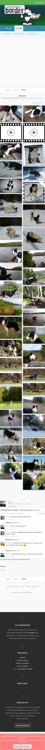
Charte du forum (32, 586)
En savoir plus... (26, 746)
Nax (8, 510)
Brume (10, 502)
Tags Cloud (31, 34)
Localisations (6, 34)
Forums (8, 28)
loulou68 (4, 510)
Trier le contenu (38, 103)
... (37, 34)
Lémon (8, 517)
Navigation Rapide (26, 669)
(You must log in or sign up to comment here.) (15, 559)
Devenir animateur (22, 663)
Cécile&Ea (14, 510)
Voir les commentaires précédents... (13, 513)
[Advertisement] (22, 62)
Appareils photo (19, 34)
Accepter (17, 746)
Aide (22, 586)
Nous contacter (12, 586)
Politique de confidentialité (21, 592)
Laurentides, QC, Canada (34, 98)
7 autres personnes (26, 510)
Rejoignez (31, 633)
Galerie (19, 28)
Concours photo (22, 660)
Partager (3, 570)
